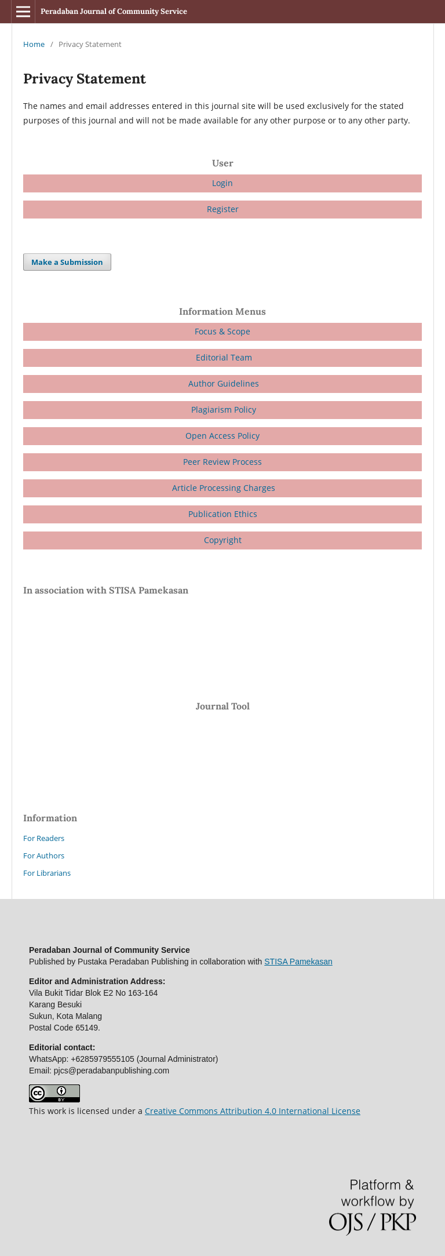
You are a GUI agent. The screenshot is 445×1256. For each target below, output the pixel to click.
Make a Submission (67, 262)
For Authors (43, 855)
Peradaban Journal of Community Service (114, 11)
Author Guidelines (223, 383)
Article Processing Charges (223, 487)
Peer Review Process (222, 461)
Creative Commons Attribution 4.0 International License (252, 1110)
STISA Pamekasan (298, 961)
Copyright (223, 539)
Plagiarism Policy (222, 409)
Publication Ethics (222, 513)
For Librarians (47, 873)
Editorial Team (223, 357)
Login (222, 182)
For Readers (43, 838)
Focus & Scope (222, 331)
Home (34, 44)
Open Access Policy (222, 435)
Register (223, 208)
